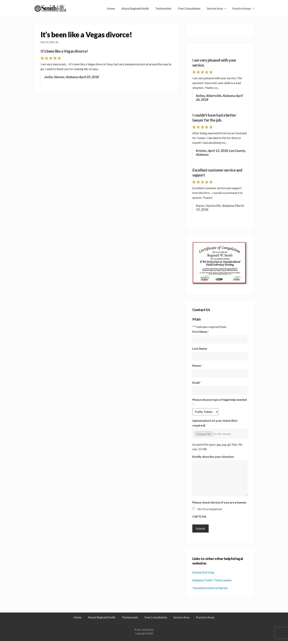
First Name (200, 332)
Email (196, 383)
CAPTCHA (199, 516)
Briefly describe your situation (213, 456)
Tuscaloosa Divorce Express (210, 588)
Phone (197, 366)
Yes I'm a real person (209, 509)
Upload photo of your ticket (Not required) (214, 423)
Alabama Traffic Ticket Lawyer (212, 580)
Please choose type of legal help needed (219, 402)
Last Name (199, 348)
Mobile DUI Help (203, 572)
